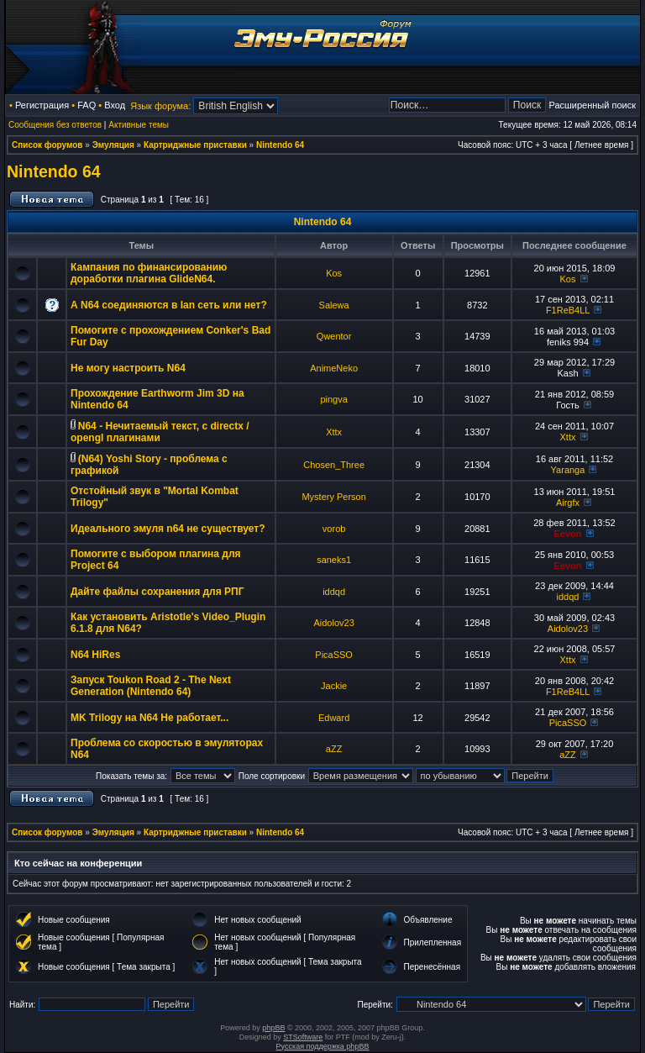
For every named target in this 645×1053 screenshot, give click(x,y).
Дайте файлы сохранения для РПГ (157, 592)
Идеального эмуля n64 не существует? (168, 528)
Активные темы (138, 124)
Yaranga (568, 470)
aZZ (334, 749)
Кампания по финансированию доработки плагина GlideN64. (149, 273)
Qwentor (334, 336)
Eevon (567, 534)
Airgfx (567, 503)
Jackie (334, 686)
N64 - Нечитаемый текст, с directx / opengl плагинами (160, 432)
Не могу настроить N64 (128, 368)
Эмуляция (113, 145)
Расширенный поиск (592, 105)
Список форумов (47, 145)
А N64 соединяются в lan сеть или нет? (169, 305)
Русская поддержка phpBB (323, 1046)
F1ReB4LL (568, 310)
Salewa (334, 305)
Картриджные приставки (195, 145)
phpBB (273, 1028)
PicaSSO (334, 655)
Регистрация (42, 105)
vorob (334, 529)
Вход (114, 105)
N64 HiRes (95, 655)
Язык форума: (160, 106)
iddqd (333, 592)
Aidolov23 (333, 623)
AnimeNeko (334, 368)
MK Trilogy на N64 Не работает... (149, 718)
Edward (333, 718)
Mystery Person (333, 497)
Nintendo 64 (280, 145)
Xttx (334, 432)
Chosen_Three (333, 465)
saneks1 (334, 560)
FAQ (86, 105)
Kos (334, 273)
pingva (333, 399)
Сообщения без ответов (55, 124)
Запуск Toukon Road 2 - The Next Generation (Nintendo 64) (151, 686)
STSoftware (302, 1037)
